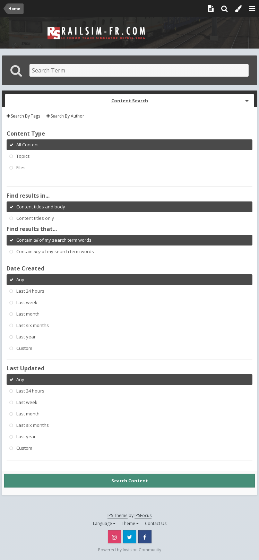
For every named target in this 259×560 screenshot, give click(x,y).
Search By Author (65, 116)
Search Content (129, 480)
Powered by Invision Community (129, 550)
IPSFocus (143, 515)
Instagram (114, 536)
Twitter (129, 536)
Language (104, 523)
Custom (24, 348)
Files (21, 167)
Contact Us (155, 523)
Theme (130, 523)
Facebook (145, 536)
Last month (28, 314)
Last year (26, 337)
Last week (26, 302)
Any (20, 279)
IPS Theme (117, 515)
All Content (27, 144)
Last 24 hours (30, 291)
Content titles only (35, 218)
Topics (23, 156)
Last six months (32, 325)
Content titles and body (40, 207)
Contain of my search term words (54, 240)
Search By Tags (23, 116)
